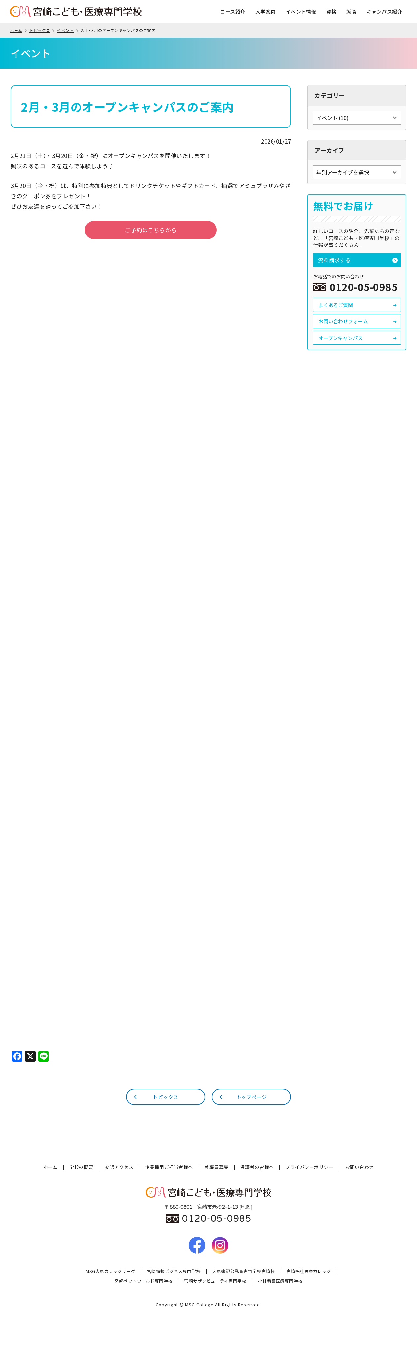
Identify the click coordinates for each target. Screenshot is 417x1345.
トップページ (242, 1096)
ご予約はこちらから (151, 230)
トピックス (42, 30)
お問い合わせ (359, 1167)
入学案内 (265, 11)
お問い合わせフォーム (357, 321)
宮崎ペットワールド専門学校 (143, 1281)
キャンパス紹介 (384, 11)
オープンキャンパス (357, 337)
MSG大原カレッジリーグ (110, 1271)
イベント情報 (301, 11)
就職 (351, 11)
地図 (246, 1207)
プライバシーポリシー (309, 1167)
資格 (331, 11)
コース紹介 (232, 11)
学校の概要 (81, 1167)
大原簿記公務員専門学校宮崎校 (243, 1271)
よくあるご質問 (357, 304)
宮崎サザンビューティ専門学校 (215, 1281)
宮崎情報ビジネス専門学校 (174, 1271)
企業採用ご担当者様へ (169, 1167)
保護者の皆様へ (257, 1167)
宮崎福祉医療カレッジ (308, 1271)
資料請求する (358, 260)
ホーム (19, 30)
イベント (68, 30)
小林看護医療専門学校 (280, 1281)
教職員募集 (217, 1167)
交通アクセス (119, 1167)
